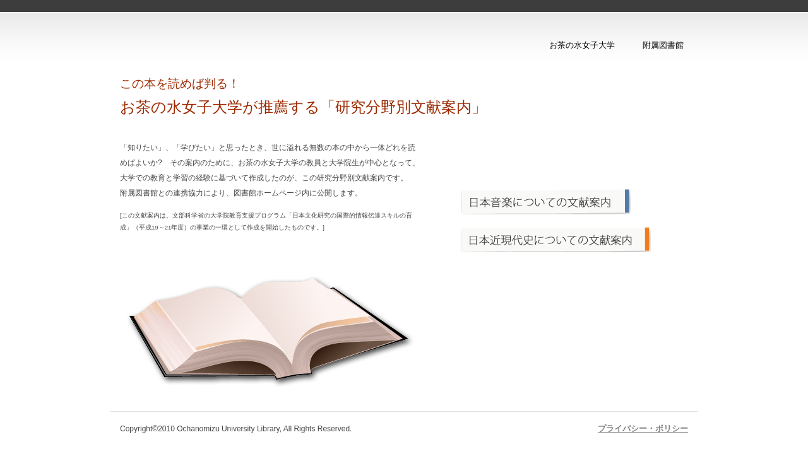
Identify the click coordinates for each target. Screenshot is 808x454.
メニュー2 (570, 239)
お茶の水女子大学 (582, 45)
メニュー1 (570, 201)
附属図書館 (663, 45)
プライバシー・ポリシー (643, 428)
